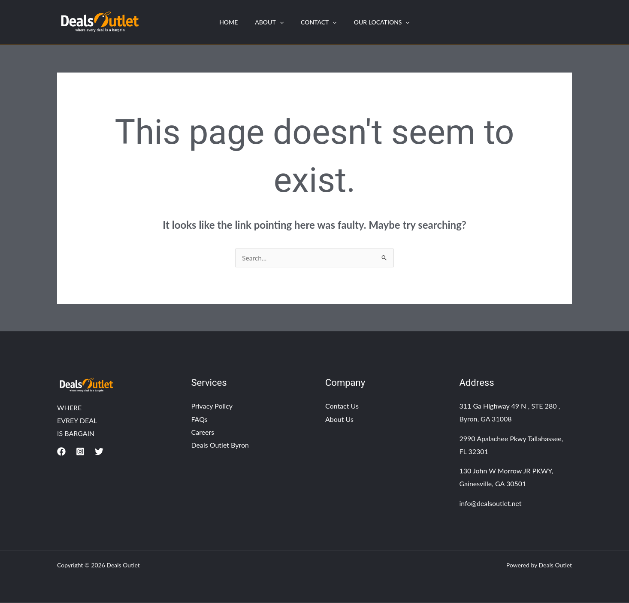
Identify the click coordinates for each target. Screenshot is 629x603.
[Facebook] (61, 452)
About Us (339, 419)
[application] (278, 22)
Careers (203, 432)
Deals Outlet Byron (220, 445)
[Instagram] (80, 452)
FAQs (199, 419)
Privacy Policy (212, 406)
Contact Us (342, 406)
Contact (320, 22)
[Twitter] (99, 452)
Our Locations (387, 22)
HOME (223, 22)
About (267, 22)
